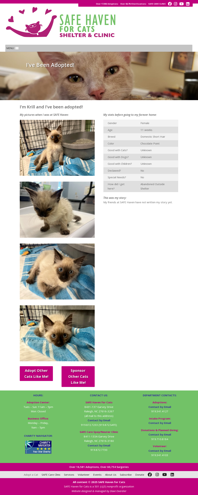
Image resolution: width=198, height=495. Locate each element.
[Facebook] (150, 474)
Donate (139, 474)
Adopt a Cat (31, 474)
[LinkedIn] (172, 474)
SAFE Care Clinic (51, 474)
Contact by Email (159, 407)
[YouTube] (165, 474)
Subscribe (126, 474)
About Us (110, 474)
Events (97, 474)
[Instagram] (157, 474)
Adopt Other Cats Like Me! (36, 373)
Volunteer (84, 474)
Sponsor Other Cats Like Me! (78, 376)
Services (69, 474)
